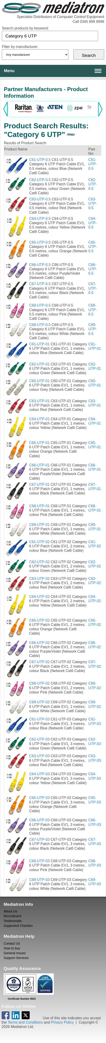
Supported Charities (18, 925)
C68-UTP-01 (39, 506)
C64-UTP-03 (39, 774)
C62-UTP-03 (39, 739)
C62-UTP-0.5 (40, 180)
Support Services (16, 958)
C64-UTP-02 (39, 597)
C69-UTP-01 (39, 525)
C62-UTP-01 (39, 364)
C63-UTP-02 (39, 579)
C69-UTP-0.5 (40, 325)
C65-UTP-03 (39, 798)
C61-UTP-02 (39, 542)
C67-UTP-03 (39, 839)
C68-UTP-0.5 (40, 305)
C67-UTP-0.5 (40, 284)
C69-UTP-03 (39, 880)
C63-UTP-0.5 (40, 199)
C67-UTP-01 (39, 484)
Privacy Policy (62, 1022)
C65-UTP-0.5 (40, 242)
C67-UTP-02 (39, 662)
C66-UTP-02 (39, 643)
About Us (10, 911)
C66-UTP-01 (39, 465)
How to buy (12, 948)
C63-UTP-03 (39, 756)
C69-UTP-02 (39, 702)
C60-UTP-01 (39, 381)
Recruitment (12, 916)
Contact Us (12, 943)
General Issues (15, 953)
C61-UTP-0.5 (40, 160)
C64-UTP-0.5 (40, 219)
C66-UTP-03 (39, 820)
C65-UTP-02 (39, 620)
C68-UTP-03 (39, 861)
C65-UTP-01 (39, 443)
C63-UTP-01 (39, 401)
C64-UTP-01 (39, 419)
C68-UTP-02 (39, 683)
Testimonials (13, 921)
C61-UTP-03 (39, 719)
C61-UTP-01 (39, 344)
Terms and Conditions (25, 1022)
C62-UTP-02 (39, 562)
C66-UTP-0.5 (40, 265)
